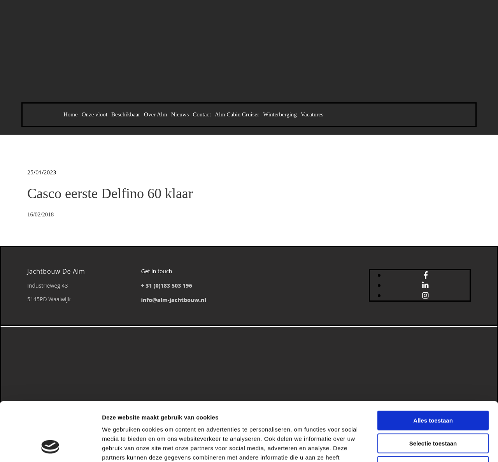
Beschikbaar (125, 114)
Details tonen (420, 446)
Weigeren (433, 412)
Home (70, 114)
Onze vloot (94, 114)
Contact (202, 114)
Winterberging (280, 114)
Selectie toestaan (433, 389)
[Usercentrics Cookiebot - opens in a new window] (50, 447)
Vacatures (312, 114)
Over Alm (155, 114)
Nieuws (180, 114)
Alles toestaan (433, 367)
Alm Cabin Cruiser (237, 114)
